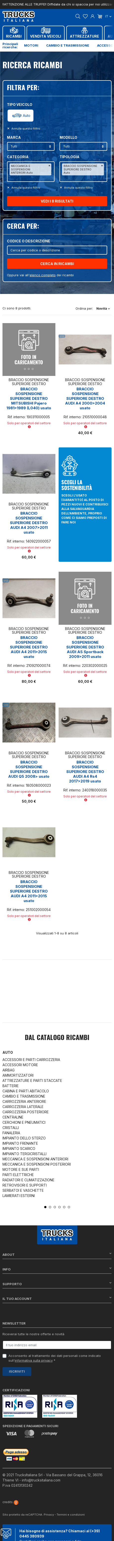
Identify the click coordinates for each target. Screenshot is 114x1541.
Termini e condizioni (71, 1514)
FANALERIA (11, 1133)
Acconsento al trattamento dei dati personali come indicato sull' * (54, 1358)
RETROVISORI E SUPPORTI (24, 1185)
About (57, 1254)
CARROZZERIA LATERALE (22, 1107)
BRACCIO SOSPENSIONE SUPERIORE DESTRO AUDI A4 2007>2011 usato (29, 523)
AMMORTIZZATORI (18, 1075)
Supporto (57, 1284)
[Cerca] (57, 250)
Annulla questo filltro (25, 128)
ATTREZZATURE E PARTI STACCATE (32, 1080)
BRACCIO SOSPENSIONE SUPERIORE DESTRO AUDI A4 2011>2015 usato (29, 647)
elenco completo (43, 275)
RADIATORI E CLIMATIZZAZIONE (28, 1180)
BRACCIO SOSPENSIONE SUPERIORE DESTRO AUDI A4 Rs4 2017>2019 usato (85, 771)
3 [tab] (54, 1207)
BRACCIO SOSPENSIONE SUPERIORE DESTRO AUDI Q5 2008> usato (28, 769)
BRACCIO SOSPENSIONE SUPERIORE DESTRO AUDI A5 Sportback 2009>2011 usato (85, 647)
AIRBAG (8, 1070)
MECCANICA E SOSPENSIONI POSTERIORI (36, 1164)
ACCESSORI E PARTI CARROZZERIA (31, 1059)
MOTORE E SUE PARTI (20, 1169)
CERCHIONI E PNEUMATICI (23, 1122)
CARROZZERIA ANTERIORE (24, 1101)
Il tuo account (57, 1298)
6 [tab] (69, 1207)
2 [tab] (50, 1207)
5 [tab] (64, 1207)
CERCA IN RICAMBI (57, 264)
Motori (31, 45)
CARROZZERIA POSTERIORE (25, 1112)
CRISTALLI (10, 1127)
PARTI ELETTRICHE (18, 1175)
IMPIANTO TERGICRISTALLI (24, 1154)
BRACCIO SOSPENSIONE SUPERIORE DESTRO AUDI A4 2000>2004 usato (85, 398)
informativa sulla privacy (34, 1360)
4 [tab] (59, 1207)
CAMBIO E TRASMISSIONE (23, 1096)
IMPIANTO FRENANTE (20, 1143)
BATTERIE (10, 1086)
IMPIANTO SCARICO (18, 1148)
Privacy (49, 1514)
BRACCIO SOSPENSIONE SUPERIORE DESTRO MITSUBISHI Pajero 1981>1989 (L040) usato (28, 398)
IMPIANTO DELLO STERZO (24, 1138)
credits (10, 1502)
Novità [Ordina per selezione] (103, 308)
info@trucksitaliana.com (41, 1480)
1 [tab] (45, 1207)
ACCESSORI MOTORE (20, 1065)
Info (57, 1269)
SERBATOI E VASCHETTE (23, 1190)
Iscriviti (17, 1371)
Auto (26, 116)
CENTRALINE (12, 1117)
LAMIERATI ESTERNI (18, 1195)
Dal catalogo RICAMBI (57, 1038)
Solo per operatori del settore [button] (29, 424)
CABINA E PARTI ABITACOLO (25, 1091)
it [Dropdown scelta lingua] (108, 16)
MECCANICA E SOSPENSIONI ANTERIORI (35, 1159)
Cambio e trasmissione (67, 45)
